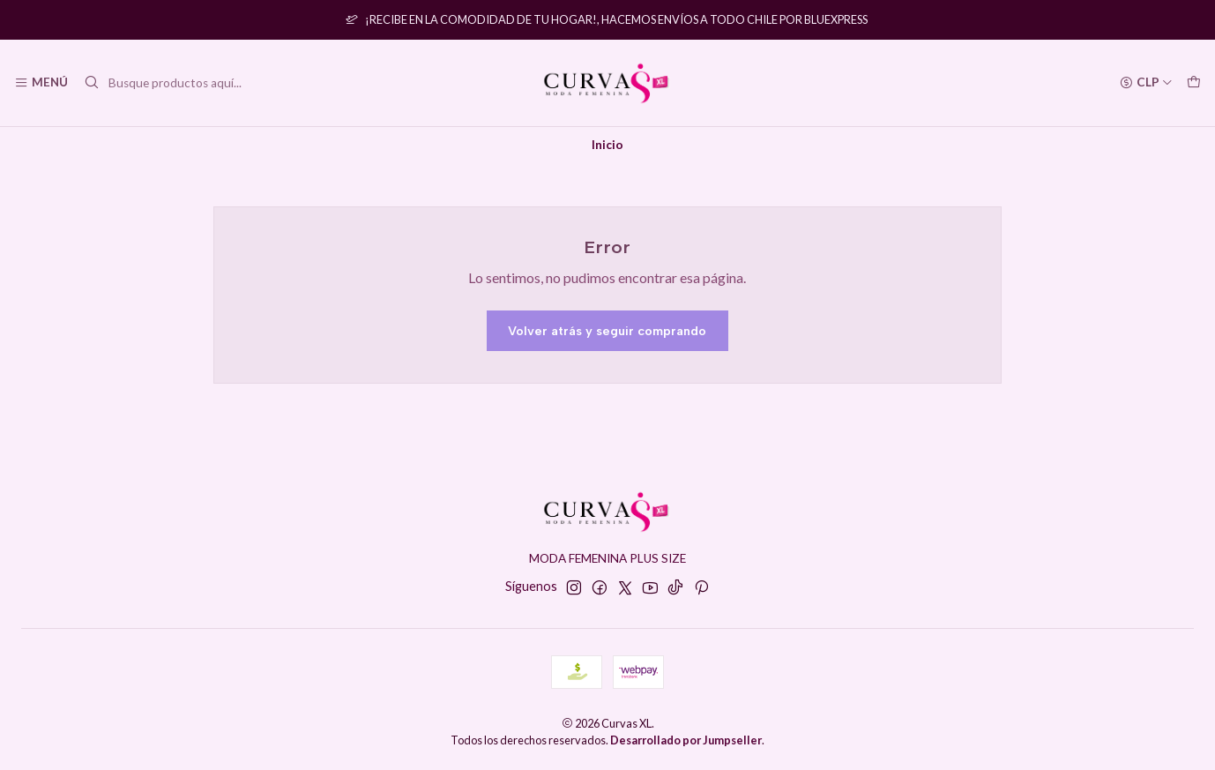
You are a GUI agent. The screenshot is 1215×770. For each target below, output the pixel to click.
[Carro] (1193, 83)
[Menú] (41, 83)
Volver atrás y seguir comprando (607, 331)
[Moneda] (1146, 83)
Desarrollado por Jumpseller (686, 740)
